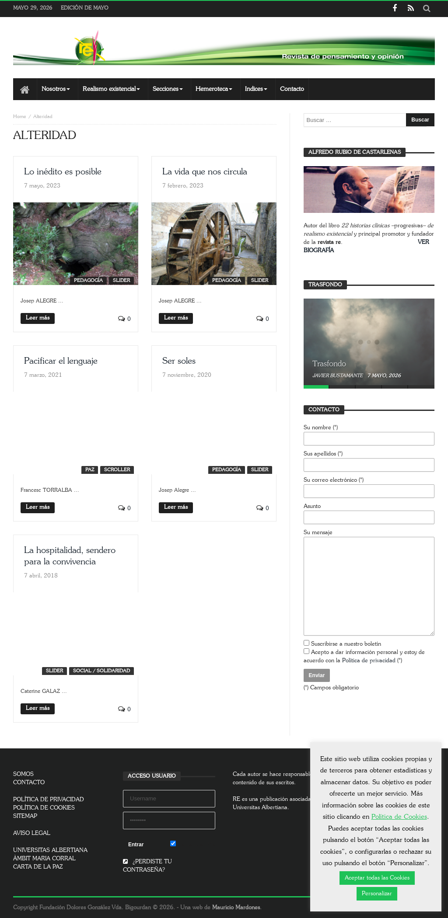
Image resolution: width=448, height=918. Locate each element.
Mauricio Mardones (236, 908)
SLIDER (121, 280)
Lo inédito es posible (63, 171)
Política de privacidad (369, 661)
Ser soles (179, 361)
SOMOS (23, 774)
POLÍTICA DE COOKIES (44, 808)
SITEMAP (25, 816)
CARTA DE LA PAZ (38, 867)
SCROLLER (117, 469)
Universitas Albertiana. (261, 807)
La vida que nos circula (204, 171)
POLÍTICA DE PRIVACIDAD (48, 800)
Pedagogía (88, 280)
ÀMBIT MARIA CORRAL (44, 859)
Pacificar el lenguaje (61, 361)
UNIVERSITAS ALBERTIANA (50, 850)
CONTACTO (29, 783)
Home (19, 116)
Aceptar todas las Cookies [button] (377, 878)
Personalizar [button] (377, 894)
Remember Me (192, 844)
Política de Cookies (399, 817)
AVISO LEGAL (31, 833)
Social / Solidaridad (101, 670)
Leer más (37, 318)
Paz (89, 469)
